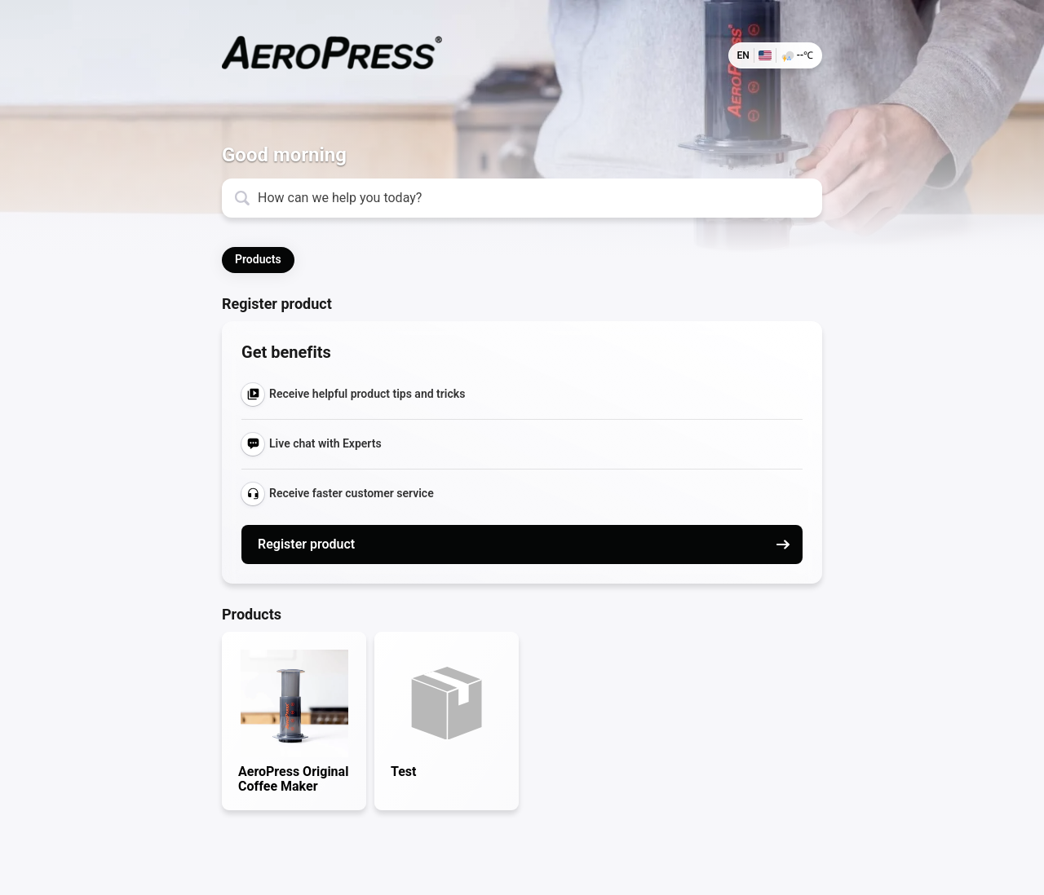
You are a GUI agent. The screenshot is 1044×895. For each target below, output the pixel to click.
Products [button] (258, 259)
